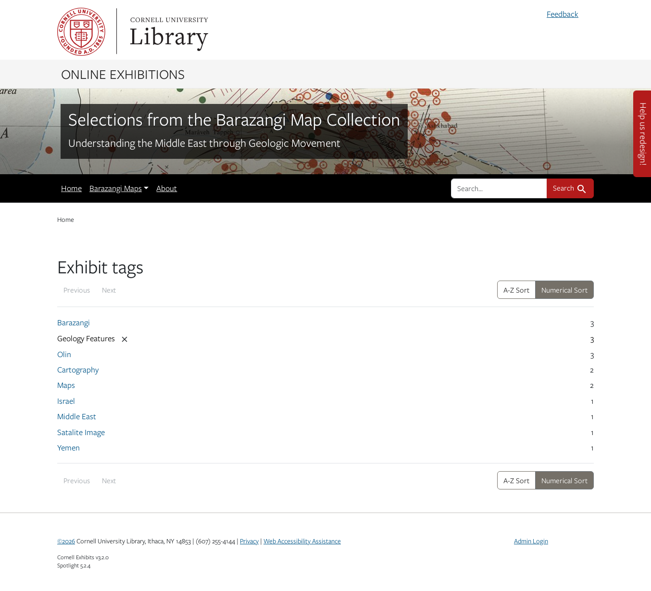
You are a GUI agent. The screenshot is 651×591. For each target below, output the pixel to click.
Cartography (78, 369)
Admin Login (531, 541)
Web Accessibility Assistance (302, 541)
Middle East (76, 416)
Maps (66, 385)
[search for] (499, 188)
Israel (66, 401)
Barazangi (73, 322)
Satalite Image (81, 432)
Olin (64, 354)
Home (71, 188)
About (166, 188)
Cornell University (81, 32)
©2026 (66, 541)
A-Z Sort (516, 290)
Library (167, 32)
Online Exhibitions (123, 73)
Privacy (249, 541)
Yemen (68, 447)
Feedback (562, 14)
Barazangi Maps (115, 188)
